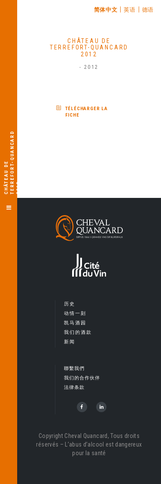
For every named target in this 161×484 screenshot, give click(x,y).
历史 (69, 304)
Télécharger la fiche (86, 112)
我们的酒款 (78, 332)
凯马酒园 (75, 323)
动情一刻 (75, 313)
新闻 (69, 342)
